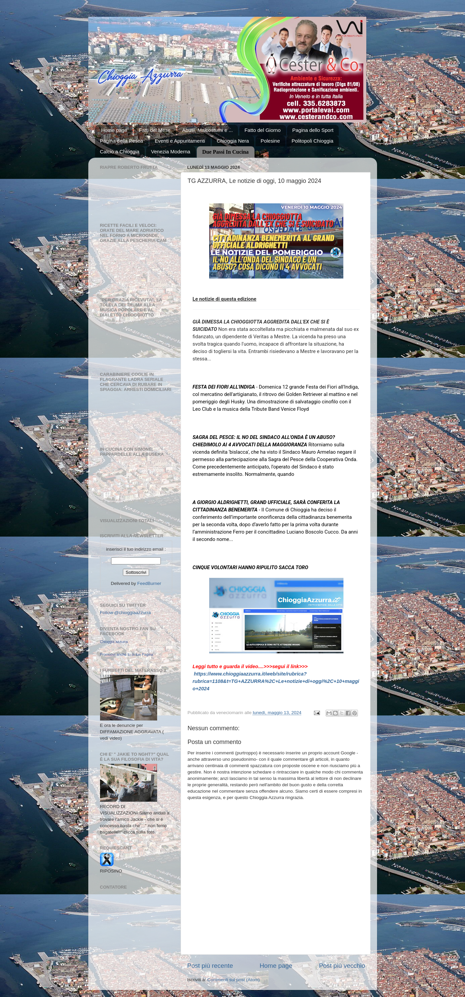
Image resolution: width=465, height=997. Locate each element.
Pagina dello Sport (312, 130)
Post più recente (210, 965)
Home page (114, 130)
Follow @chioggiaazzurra (125, 612)
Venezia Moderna (170, 151)
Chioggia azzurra (114, 642)
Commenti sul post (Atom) (233, 979)
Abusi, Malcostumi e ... (207, 130)
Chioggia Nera (233, 141)
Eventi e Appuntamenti (180, 141)
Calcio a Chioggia (120, 151)
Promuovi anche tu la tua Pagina (126, 654)
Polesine (270, 141)
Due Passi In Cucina (225, 152)
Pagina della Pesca (121, 141)
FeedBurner (149, 583)
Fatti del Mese (155, 130)
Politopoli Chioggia (312, 141)
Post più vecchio (342, 965)
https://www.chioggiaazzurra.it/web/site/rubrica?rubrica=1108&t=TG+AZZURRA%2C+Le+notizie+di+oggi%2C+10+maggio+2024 (276, 681)
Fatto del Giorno (262, 130)
